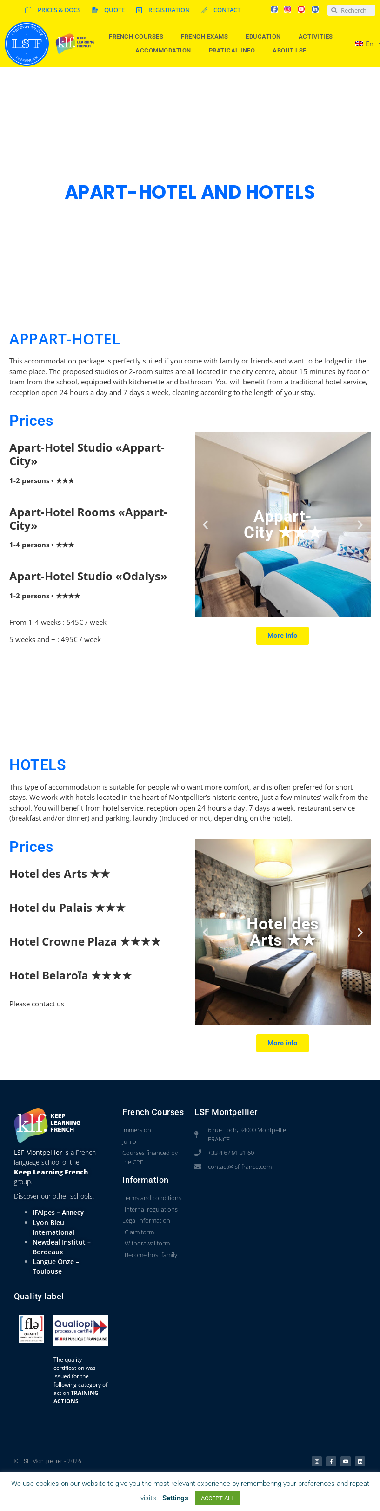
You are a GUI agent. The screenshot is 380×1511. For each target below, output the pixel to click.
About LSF (292, 50)
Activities (318, 36)
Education (266, 36)
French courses (138, 36)
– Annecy (69, 1212)
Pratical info (234, 50)
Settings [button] (175, 1498)
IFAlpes (44, 1212)
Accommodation (165, 50)
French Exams (207, 36)
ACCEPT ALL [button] (217, 1498)
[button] (205, 525)
